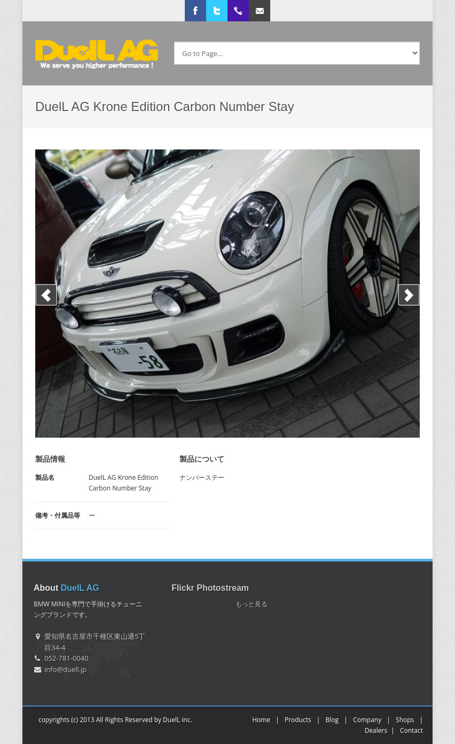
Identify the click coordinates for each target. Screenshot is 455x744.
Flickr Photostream (210, 587)
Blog (332, 719)
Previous (46, 295)
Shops (405, 719)
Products (298, 719)
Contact (411, 730)
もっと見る (252, 603)
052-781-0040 (66, 658)
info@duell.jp (65, 669)
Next (408, 295)
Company (367, 719)
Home (261, 719)
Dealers (376, 730)
